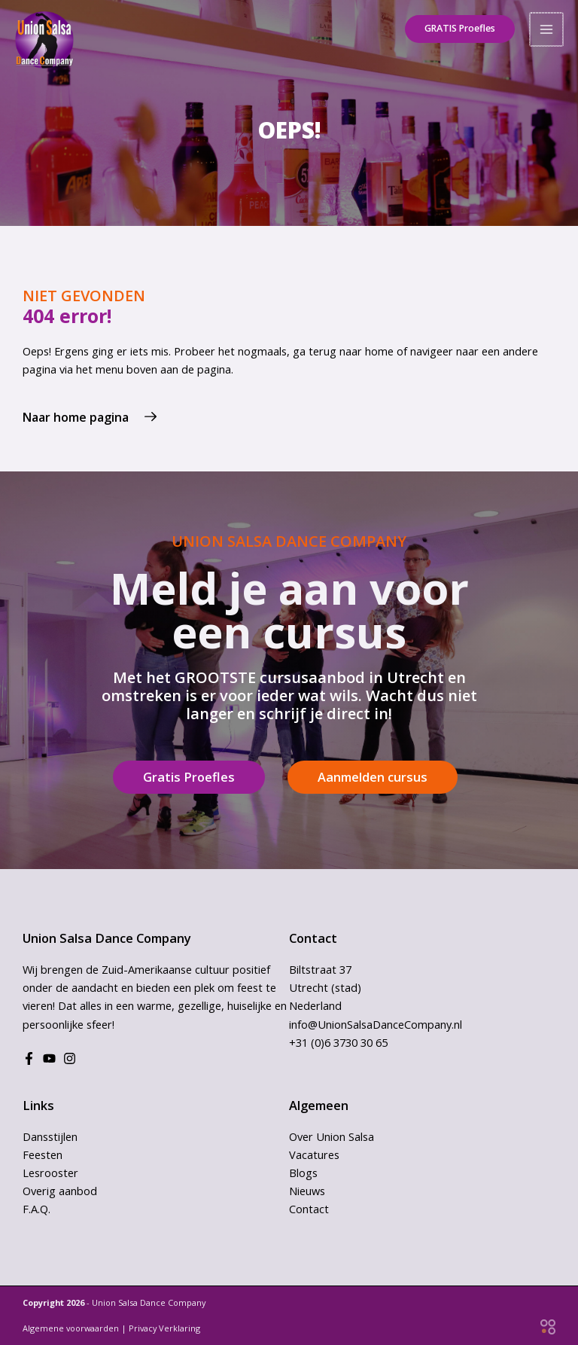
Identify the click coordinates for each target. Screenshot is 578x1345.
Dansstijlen (50, 1136)
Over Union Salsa (331, 1136)
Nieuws (307, 1190)
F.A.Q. (36, 1208)
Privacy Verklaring (164, 1328)
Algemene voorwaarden (71, 1328)
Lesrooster (50, 1172)
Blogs (303, 1172)
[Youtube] (49, 1058)
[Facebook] (29, 1058)
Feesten (42, 1154)
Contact (309, 1208)
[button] (456, 26)
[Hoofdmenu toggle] (547, 26)
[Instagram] (69, 1058)
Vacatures (314, 1154)
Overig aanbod (60, 1190)
